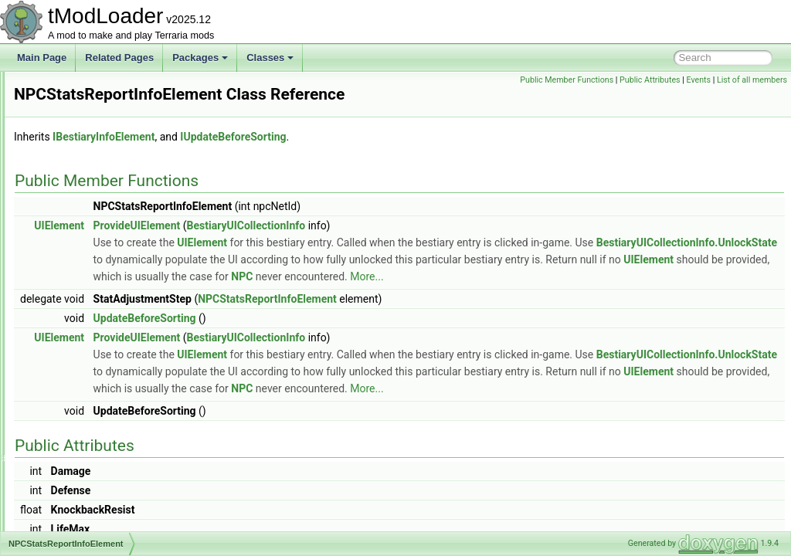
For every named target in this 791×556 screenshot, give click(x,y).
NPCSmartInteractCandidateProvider (127, 258)
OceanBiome (77, 410)
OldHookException (89, 478)
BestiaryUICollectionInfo (439, 247)
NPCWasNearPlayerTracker (108, 376)
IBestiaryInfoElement (297, 158)
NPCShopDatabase (91, 241)
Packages (200, 57)
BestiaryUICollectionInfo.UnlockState (397, 281)
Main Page (41, 57)
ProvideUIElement (330, 247)
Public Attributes (650, 80)
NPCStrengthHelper (92, 325)
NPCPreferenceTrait (92, 207)
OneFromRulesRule (92, 529)
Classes (270, 57)
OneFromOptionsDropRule (106, 495)
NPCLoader (75, 139)
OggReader (75, 444)
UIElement (252, 247)
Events (698, 80)
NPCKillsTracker (85, 122)
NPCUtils (70, 342)
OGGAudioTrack (85, 427)
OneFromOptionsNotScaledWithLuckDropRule (146, 512)
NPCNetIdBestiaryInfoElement (113, 173)
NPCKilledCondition (91, 105)
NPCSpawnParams (91, 291)
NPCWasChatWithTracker (104, 359)
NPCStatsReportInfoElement (110, 308)
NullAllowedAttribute (92, 393)
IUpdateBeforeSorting (426, 158)
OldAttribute (75, 461)
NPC (393, 315)
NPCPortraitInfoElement (100, 190)
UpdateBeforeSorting (338, 357)
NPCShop (71, 224)
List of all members (752, 80)
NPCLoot (70, 156)
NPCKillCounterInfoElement (108, 88)
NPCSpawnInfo (82, 275)
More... (518, 315)
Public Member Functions (566, 80)
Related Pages (119, 57)
